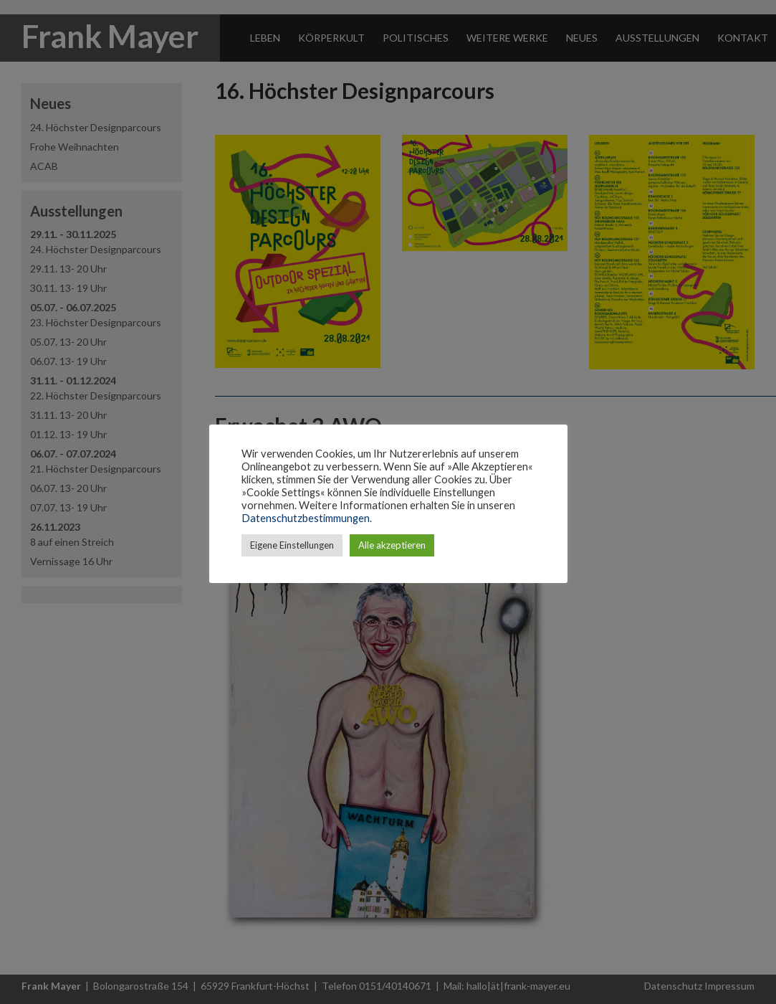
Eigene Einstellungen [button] (292, 545)
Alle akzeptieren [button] (392, 545)
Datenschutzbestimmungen (305, 518)
